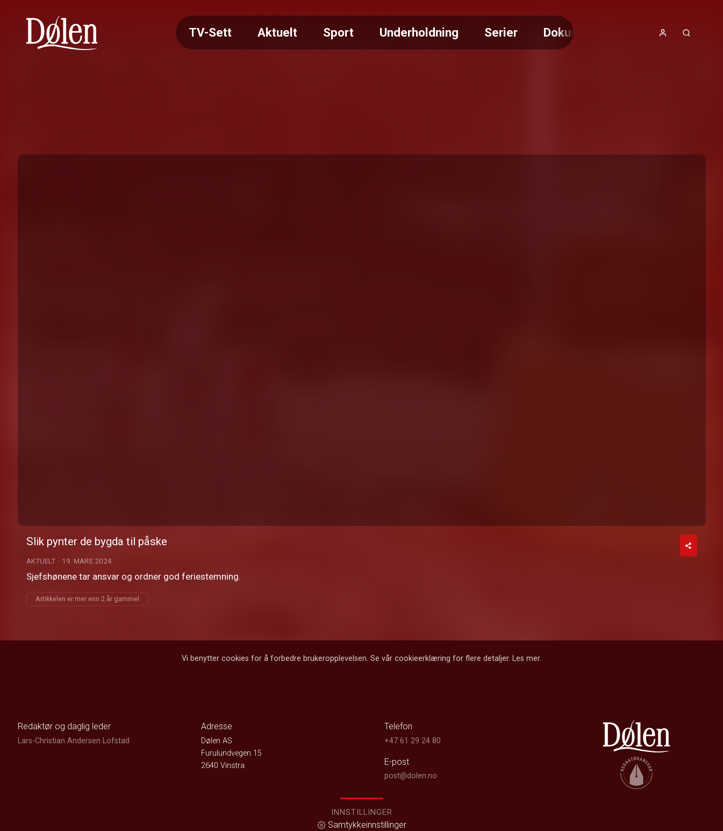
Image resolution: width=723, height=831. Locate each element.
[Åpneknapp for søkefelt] (686, 33)
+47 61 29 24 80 (412, 740)
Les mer (526, 658)
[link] (62, 33)
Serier (501, 32)
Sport (338, 32)
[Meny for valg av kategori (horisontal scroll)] (375, 33)
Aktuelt (277, 32)
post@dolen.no (410, 775)
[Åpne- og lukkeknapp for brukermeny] (663, 33)
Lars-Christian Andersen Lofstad (74, 740)
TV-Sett (210, 32)
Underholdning (419, 32)
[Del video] (688, 545)
